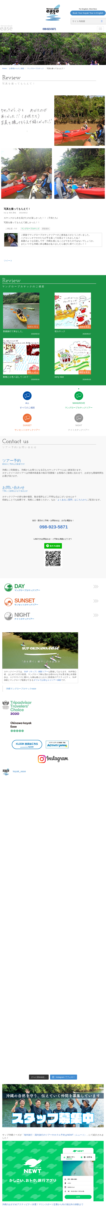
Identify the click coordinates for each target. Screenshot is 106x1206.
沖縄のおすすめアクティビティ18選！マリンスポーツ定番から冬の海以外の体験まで (42, 1204)
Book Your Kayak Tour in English (88, 13)
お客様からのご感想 (16, 68)
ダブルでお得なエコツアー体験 (47, 680)
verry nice (59, 377)
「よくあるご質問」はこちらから (71, 499)
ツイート (8, 260)
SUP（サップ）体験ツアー (36, 671)
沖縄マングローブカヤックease (21, 688)
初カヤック (60, 331)
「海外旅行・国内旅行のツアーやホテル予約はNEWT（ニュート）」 (55, 1135)
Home (4, 68)
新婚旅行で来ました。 (13, 331)
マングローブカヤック (35, 68)
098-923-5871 (49, 29)
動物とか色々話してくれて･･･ (17, 377)
